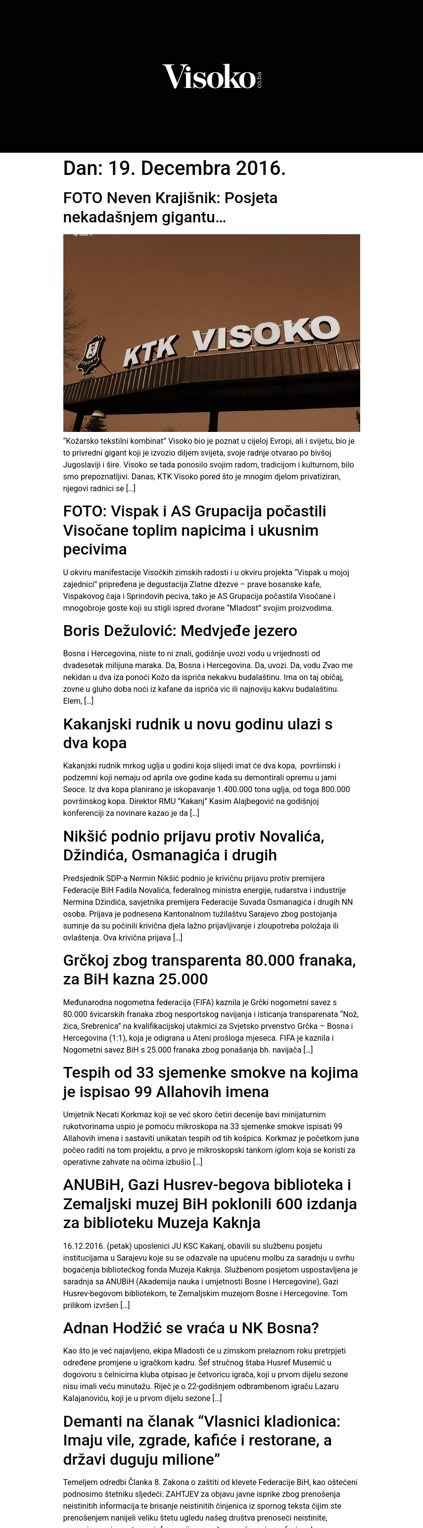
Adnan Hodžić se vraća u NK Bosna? (191, 1327)
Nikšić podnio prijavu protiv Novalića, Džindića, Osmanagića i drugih (194, 845)
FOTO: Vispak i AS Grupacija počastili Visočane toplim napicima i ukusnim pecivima (195, 530)
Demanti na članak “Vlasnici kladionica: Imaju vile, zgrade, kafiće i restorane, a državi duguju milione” (202, 1440)
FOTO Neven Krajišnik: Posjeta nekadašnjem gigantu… (170, 207)
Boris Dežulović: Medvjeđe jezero (180, 630)
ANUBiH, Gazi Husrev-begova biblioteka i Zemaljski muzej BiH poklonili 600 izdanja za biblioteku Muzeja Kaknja (210, 1203)
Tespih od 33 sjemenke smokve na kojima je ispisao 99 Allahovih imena (211, 1082)
